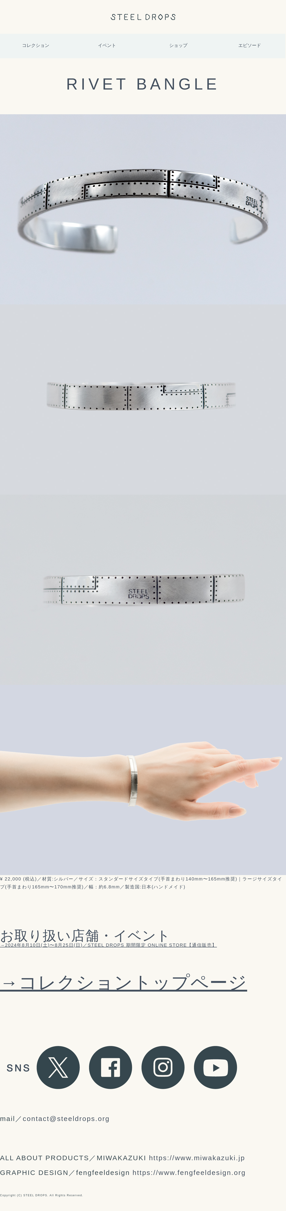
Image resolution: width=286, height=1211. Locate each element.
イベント (107, 45)
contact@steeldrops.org (66, 1118)
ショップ (178, 45)
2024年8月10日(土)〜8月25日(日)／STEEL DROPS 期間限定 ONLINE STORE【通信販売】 (111, 945)
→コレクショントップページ (123, 983)
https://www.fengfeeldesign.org (189, 1172)
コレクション (35, 45)
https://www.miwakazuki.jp (197, 1158)
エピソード (249, 45)
